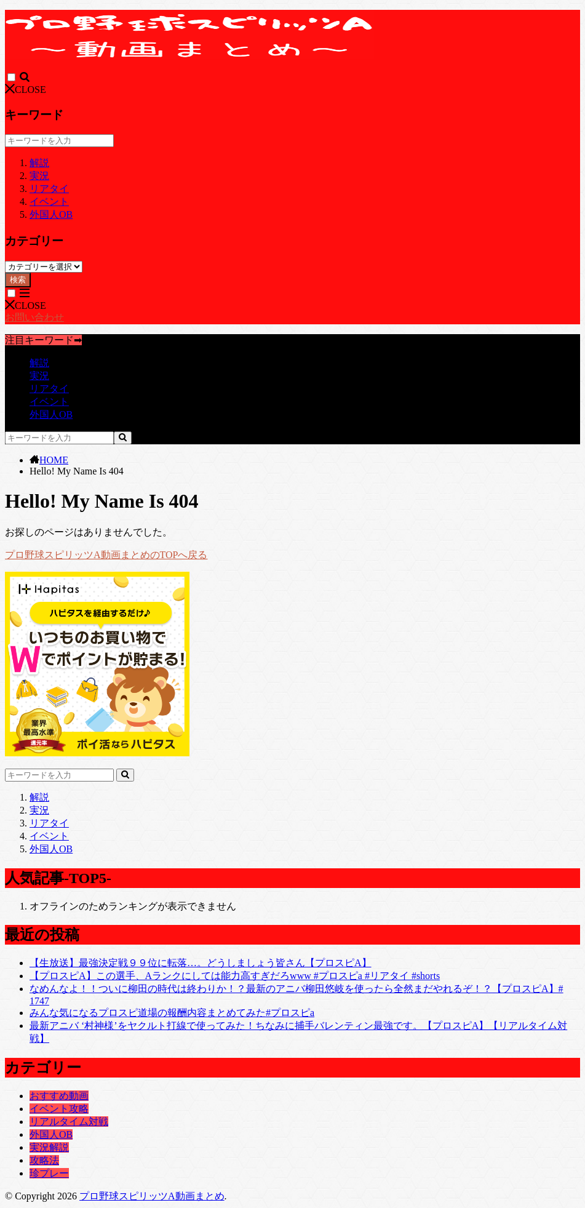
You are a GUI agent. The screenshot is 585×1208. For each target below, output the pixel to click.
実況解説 (49, 1147)
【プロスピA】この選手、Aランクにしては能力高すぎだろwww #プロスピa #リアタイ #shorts (235, 975)
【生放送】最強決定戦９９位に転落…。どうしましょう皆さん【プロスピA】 (201, 963)
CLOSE (25, 89)
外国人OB (51, 214)
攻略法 (44, 1160)
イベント (49, 201)
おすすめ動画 (59, 1095)
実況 (39, 175)
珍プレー (49, 1173)
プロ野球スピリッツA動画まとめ (152, 1196)
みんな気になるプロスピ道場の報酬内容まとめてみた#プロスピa (172, 1012)
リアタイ (49, 188)
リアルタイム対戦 (69, 1121)
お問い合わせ (34, 317)
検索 (18, 279)
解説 (39, 163)
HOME (53, 460)
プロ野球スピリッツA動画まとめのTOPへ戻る (106, 555)
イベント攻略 (59, 1108)
